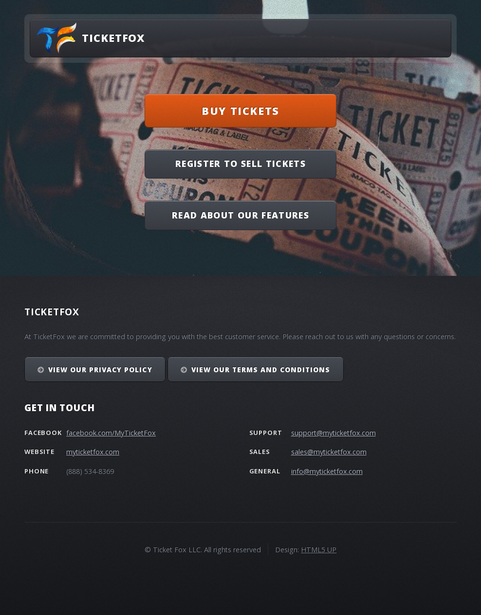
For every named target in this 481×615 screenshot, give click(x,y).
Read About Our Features (240, 215)
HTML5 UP (318, 549)
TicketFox (113, 38)
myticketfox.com (92, 451)
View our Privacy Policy (100, 369)
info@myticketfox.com (327, 471)
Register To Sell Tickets (240, 163)
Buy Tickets (240, 111)
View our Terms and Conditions (261, 369)
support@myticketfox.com (333, 432)
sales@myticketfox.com (329, 451)
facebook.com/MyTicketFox (111, 432)
